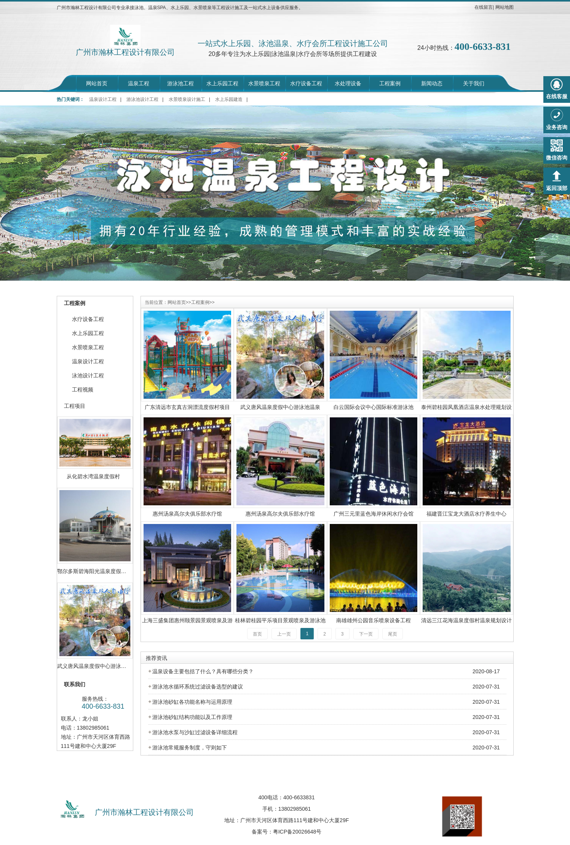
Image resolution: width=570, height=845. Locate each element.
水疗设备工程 (306, 83)
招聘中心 (266, 770)
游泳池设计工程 (142, 99)
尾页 (392, 634)
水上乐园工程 (222, 83)
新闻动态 (431, 83)
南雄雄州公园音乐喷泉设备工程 (373, 620)
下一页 (366, 634)
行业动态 (304, 770)
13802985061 (294, 809)
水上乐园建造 (229, 99)
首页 (257, 634)
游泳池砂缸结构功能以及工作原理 (192, 717)
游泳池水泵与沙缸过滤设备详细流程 (195, 732)
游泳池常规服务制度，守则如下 (189, 747)
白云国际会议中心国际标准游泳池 (374, 407)
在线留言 (483, 7)
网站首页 (96, 83)
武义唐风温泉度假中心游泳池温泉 (280, 407)
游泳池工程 (180, 83)
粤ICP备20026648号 (297, 832)
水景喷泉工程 (264, 83)
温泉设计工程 (103, 99)
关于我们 (473, 83)
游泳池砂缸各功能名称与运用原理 (192, 702)
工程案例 (390, 83)
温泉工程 (138, 83)
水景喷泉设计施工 (187, 99)
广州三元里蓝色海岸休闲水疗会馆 (374, 514)
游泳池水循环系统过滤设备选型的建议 (197, 687)
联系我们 (380, 770)
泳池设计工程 (88, 375)
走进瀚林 (189, 770)
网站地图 (504, 7)
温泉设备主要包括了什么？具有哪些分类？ (203, 671)
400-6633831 (299, 797)
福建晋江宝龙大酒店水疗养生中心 (466, 514)
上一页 (284, 634)
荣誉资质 (342, 770)
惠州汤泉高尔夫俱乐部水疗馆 (187, 514)
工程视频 (82, 390)
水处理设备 (348, 83)
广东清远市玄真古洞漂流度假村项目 (187, 407)
